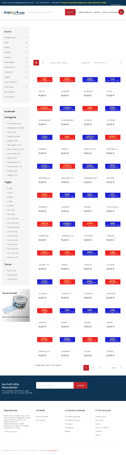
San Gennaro (9, 92)
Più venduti (40, 420)
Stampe (7, 57)
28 (113, 368)
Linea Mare (8, 87)
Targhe (7, 77)
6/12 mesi (13, 223)
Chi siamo (69, 424)
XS (9, 193)
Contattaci (69, 428)
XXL (10, 210)
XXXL (11, 214)
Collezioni (8, 72)
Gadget (7, 52)
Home (7, 31)
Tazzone (12, 279)
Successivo (121, 367)
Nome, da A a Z (108, 62)
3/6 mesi (12, 219)
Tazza (11, 271)
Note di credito (101, 428)
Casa (6, 42)
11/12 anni (12, 253)
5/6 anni (12, 240)
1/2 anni (12, 231)
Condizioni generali (72, 417)
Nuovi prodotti (42, 417)
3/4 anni (12, 236)
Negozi (68, 431)
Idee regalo (9, 62)
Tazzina (12, 275)
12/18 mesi (13, 227)
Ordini (97, 424)
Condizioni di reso (72, 420)
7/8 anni (12, 244)
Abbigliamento (10, 37)
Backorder (53, 450)
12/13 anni (12, 257)
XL (10, 206)
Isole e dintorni (10, 82)
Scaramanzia (9, 67)
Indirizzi (98, 431)
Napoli (7, 47)
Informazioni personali (100, 418)
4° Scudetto (9, 97)
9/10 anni (12, 249)
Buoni (97, 435)
